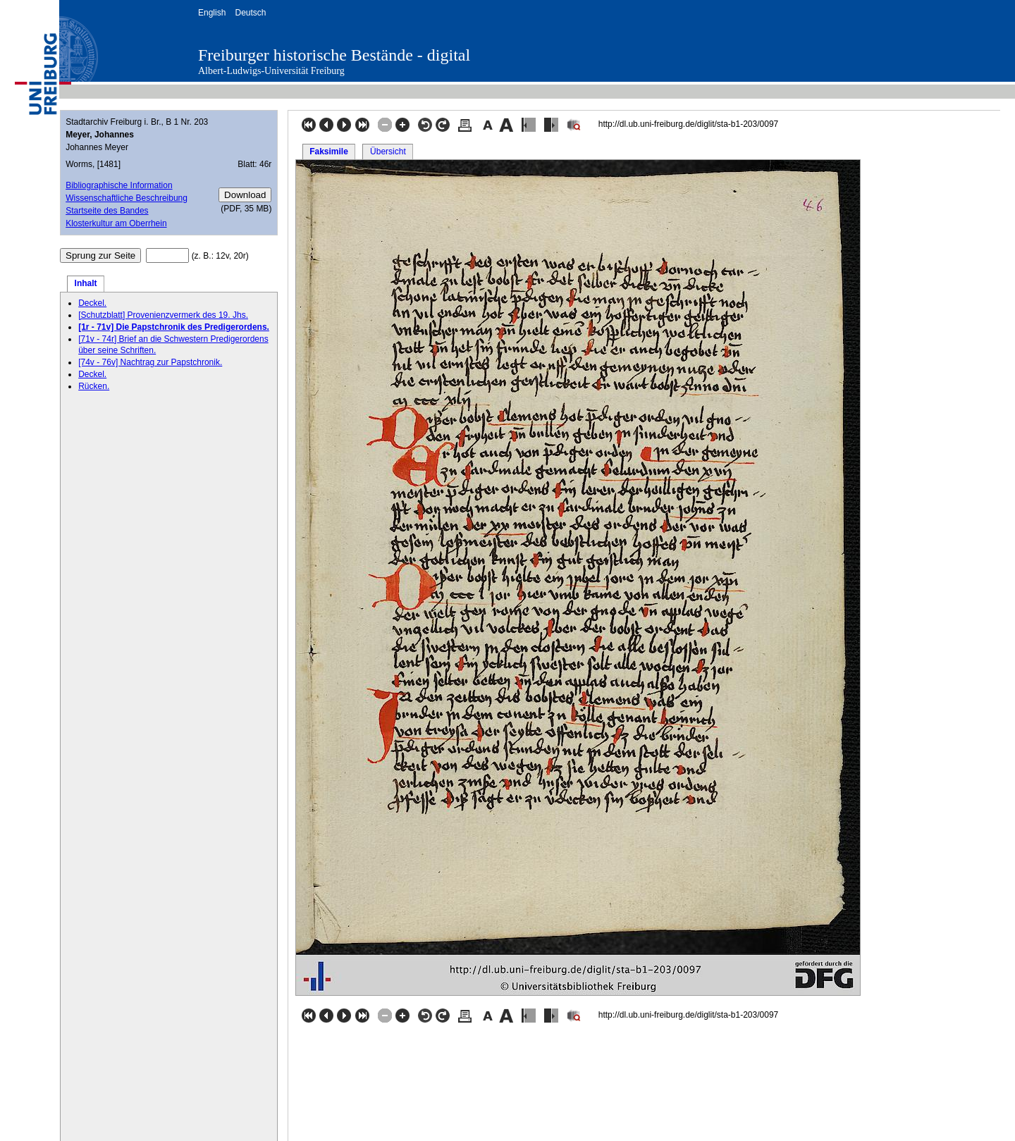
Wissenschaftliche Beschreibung (126, 198)
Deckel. (92, 303)
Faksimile (328, 151)
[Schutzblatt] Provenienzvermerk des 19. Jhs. (163, 315)
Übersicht (388, 151)
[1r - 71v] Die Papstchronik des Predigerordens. (173, 327)
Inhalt (86, 283)
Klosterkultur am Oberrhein (116, 223)
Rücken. (93, 386)
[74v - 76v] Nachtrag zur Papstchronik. (150, 362)
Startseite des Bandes (107, 211)
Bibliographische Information (119, 185)
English (212, 13)
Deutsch (250, 13)
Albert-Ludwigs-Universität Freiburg (271, 71)
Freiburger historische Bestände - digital (334, 55)
